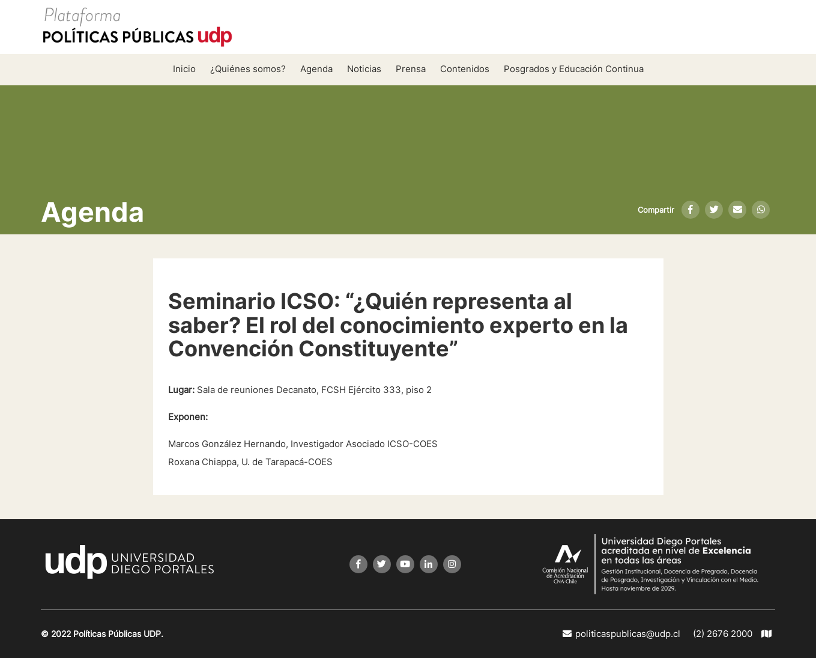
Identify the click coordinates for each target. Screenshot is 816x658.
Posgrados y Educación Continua (574, 69)
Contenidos (464, 69)
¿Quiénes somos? (248, 69)
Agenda (316, 69)
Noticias (364, 69)
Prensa (411, 69)
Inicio (184, 69)
